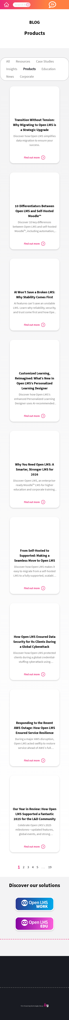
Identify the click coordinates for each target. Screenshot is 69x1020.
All (8, 61)
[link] (34, 118)
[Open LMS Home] (6, 4)
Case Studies (45, 61)
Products (29, 69)
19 (50, 868)
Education (49, 69)
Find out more (34, 157)
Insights (11, 69)
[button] (52, 4)
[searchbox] (21, 4)
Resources (23, 61)
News (10, 76)
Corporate (27, 76)
